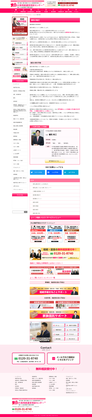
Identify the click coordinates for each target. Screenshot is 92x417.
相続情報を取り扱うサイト (71, 392)
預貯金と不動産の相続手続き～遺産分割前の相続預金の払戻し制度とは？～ (20, 110)
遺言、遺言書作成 (17, 94)
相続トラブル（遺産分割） (19, 118)
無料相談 (15, 136)
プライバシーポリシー (18, 189)
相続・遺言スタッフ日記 (18, 170)
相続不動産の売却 (36, 386)
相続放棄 (15, 129)
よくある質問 (16, 153)
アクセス (69, 0)
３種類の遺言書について (39, 191)
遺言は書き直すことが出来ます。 (41, 184)
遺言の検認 (35, 206)
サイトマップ (74, 0)
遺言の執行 (35, 209)
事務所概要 (15, 157)
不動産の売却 (16, 132)
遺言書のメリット (37, 198)
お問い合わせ (63, 0)
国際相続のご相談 (17, 139)
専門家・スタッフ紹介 (18, 160)
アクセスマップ (16, 167)
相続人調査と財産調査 (18, 125)
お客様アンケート (17, 150)
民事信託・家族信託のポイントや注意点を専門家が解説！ (20, 105)
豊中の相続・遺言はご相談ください (72, 383)
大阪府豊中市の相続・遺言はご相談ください (20, 178)
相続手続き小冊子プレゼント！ (20, 182)
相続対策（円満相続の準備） (19, 90)
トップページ (16, 84)
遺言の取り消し (37, 213)
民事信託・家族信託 (19, 388)
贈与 (14, 97)
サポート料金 (16, 143)
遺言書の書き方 (37, 195)
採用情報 (15, 174)
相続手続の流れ (16, 87)
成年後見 (15, 101)
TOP (59, 0)
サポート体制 (16, 164)
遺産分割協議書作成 (17, 122)
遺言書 (32, 180)
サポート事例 (16, 146)
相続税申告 (15, 115)
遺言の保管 (35, 202)
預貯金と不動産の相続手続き (21, 390)
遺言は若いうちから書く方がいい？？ (42, 187)
